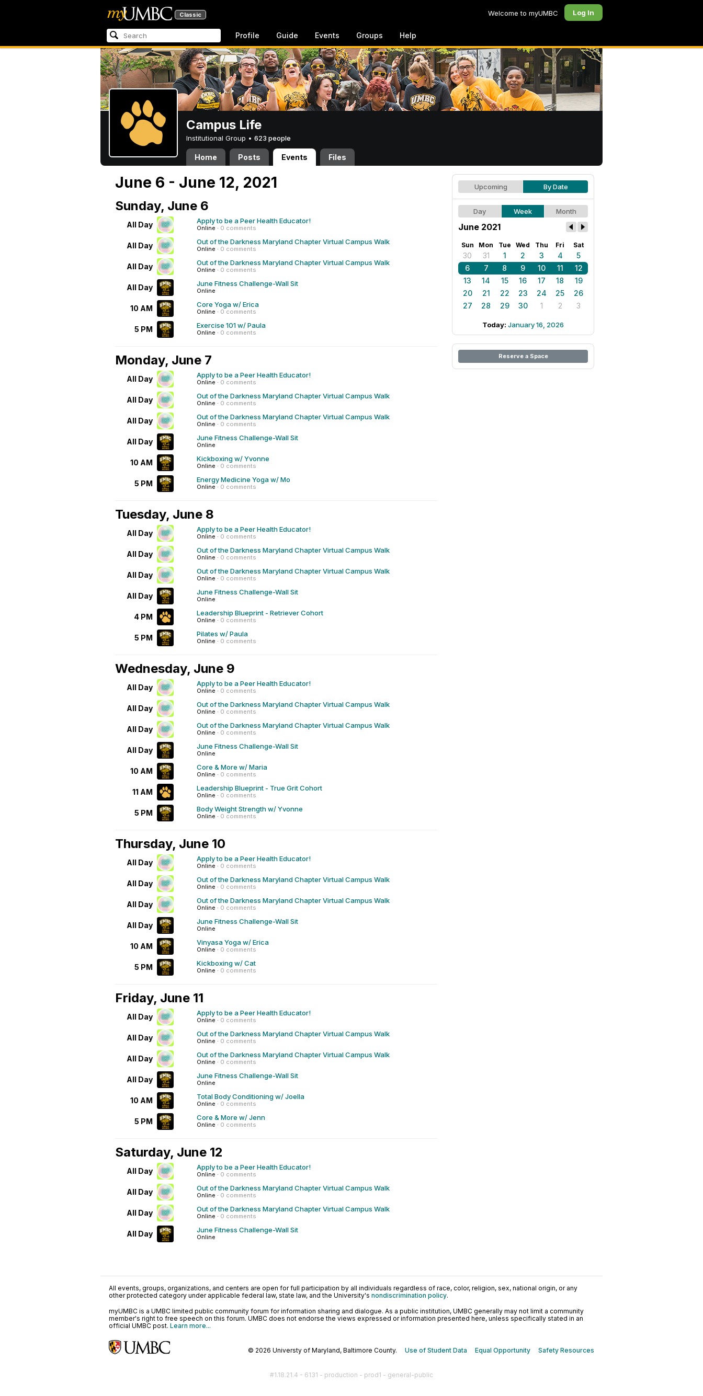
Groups (369, 35)
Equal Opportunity (502, 1350)
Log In (583, 12)
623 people (272, 138)
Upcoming (490, 186)
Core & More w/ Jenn (231, 1117)
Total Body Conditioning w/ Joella (250, 1096)
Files (337, 157)
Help (408, 35)
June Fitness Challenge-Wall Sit (247, 283)
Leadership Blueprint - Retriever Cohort (260, 613)
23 (523, 293)
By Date (555, 186)
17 (542, 280)
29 (504, 305)
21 (486, 293)
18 (560, 280)
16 (523, 280)
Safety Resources (566, 1350)
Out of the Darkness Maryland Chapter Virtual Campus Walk (293, 241)
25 (559, 293)
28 (486, 305)
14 (486, 280)
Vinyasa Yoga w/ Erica (233, 942)
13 (467, 280)
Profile (247, 35)
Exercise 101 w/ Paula (231, 325)
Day (479, 211)
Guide (287, 35)
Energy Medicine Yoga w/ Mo (243, 479)
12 (579, 268)
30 (467, 255)
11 (560, 268)
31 (486, 255)
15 (504, 280)
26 (578, 293)
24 (542, 293)
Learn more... (190, 1326)
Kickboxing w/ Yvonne (233, 458)
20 (467, 293)
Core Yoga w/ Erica (228, 304)
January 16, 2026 (536, 325)
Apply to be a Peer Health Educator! (254, 220)
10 (542, 268)
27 (467, 305)
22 (504, 293)
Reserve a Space (523, 356)
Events (327, 35)
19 (579, 280)
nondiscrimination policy (409, 1295)
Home (206, 157)
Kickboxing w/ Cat (226, 963)
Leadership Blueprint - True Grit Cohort (259, 788)
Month (566, 211)
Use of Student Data (436, 1350)
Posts (249, 157)
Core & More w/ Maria (232, 767)
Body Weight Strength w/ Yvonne (250, 809)
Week (523, 211)
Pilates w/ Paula (222, 634)
